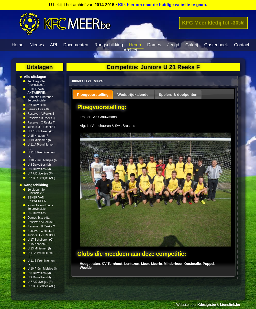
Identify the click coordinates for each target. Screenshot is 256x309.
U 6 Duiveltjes (37, 105)
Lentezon (131, 264)
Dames (154, 44)
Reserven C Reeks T (41, 122)
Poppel (208, 264)
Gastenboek (216, 44)
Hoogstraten (90, 264)
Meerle (156, 264)
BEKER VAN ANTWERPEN (37, 90)
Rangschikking (108, 44)
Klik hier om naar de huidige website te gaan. (162, 4)
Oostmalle (192, 264)
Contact (241, 44)
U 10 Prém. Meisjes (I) (42, 160)
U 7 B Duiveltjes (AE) (41, 178)
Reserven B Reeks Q (41, 118)
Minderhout (173, 264)
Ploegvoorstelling (93, 94)
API (53, 44)
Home (17, 44)
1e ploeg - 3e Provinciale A (36, 83)
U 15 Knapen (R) (39, 135)
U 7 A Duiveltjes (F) (40, 173)
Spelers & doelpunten (178, 94)
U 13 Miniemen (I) (39, 140)
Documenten (75, 44)
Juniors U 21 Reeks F (42, 127)
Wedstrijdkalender (133, 94)
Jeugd (173, 44)
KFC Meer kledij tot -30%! (213, 23)
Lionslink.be (230, 305)
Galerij (191, 44)
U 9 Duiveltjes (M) (39, 169)
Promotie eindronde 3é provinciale (40, 98)
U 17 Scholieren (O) (41, 131)
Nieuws (37, 44)
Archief (130, 50)
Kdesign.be (206, 305)
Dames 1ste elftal (39, 109)
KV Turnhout (112, 264)
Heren (135, 44)
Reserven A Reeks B (41, 113)
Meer (145, 264)
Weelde (86, 268)
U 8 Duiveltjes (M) (39, 164)
